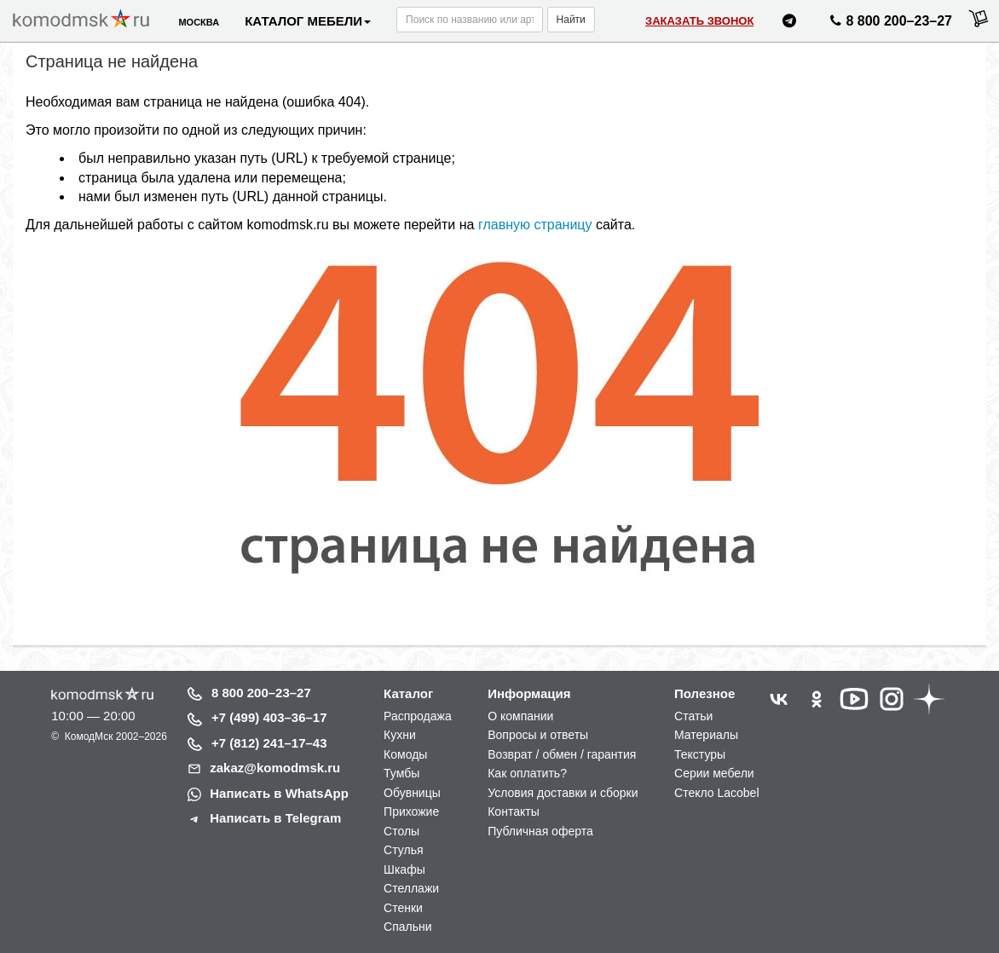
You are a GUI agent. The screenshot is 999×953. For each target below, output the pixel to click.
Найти (571, 20)
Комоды (405, 754)
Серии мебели (714, 773)
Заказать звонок (699, 20)
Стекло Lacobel (716, 793)
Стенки (403, 908)
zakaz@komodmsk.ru (275, 767)
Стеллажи (411, 888)
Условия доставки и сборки (563, 793)
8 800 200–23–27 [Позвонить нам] (888, 24)
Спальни (408, 926)
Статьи (693, 716)
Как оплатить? (527, 773)
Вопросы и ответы (538, 735)
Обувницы (412, 793)
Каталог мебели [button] (308, 21)
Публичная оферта (540, 831)
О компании (520, 716)
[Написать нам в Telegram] (789, 23)
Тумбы (401, 773)
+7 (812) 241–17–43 (269, 743)
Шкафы (404, 869)
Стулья (403, 850)
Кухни (400, 735)
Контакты (513, 811)
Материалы (706, 735)
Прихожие (411, 811)
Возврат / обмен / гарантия (562, 754)
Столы (401, 831)
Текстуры (699, 754)
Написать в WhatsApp (279, 793)
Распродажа (418, 716)
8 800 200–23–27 (261, 692)
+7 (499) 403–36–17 (269, 717)
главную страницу (535, 224)
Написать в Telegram (275, 818)
